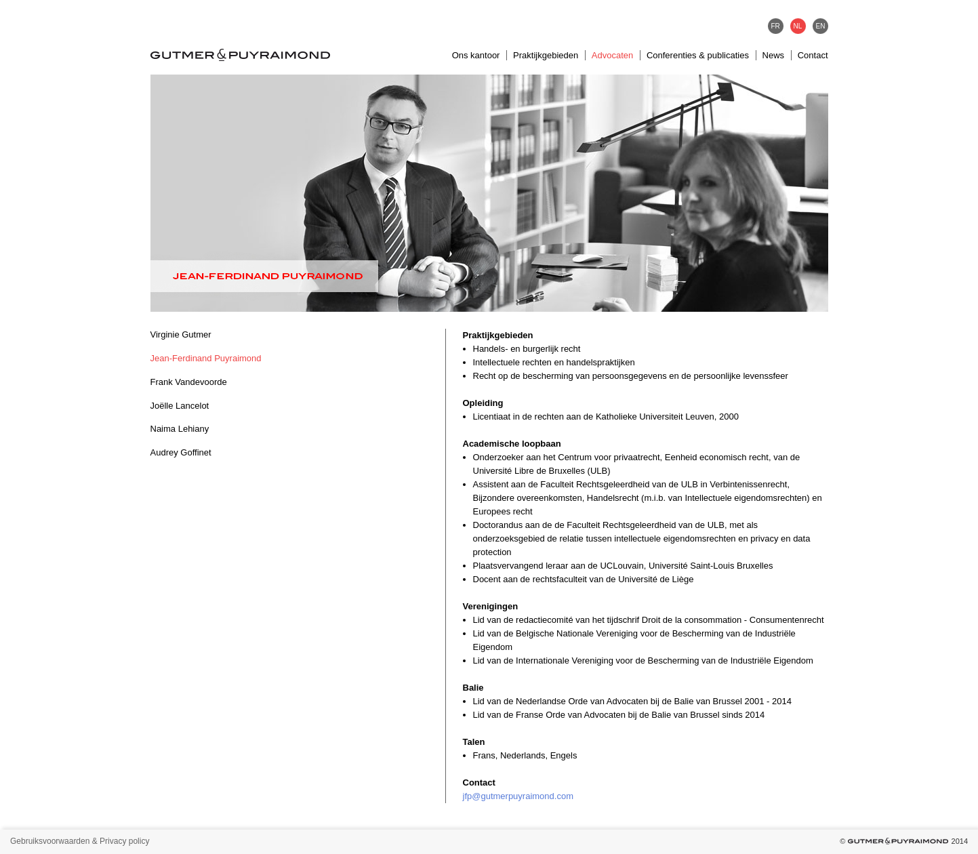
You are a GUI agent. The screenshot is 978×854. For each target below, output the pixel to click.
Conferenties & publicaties (698, 55)
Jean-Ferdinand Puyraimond (206, 358)
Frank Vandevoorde (188, 382)
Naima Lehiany (179, 429)
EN (821, 26)
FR (775, 26)
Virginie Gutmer (180, 334)
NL (798, 26)
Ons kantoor (476, 55)
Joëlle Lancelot (179, 406)
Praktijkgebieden (545, 55)
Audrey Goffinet (180, 452)
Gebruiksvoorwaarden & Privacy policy (79, 841)
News (773, 55)
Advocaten (612, 55)
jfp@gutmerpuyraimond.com (518, 796)
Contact (813, 55)
